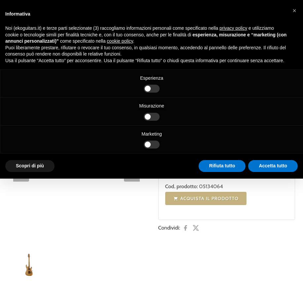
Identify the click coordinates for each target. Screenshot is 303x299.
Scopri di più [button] (30, 165)
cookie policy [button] (120, 41)
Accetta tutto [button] (273, 165)
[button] (294, 10)
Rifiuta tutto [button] (222, 165)
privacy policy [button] (233, 28)
